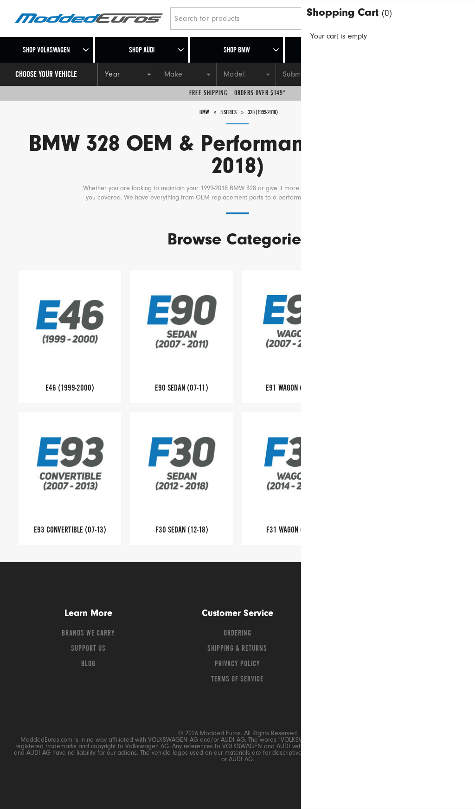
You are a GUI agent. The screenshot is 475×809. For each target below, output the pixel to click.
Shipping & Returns (237, 649)
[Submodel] (305, 74)
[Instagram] (411, 636)
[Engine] (364, 74)
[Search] (344, 18)
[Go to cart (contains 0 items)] (447, 18)
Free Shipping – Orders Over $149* (237, 93)
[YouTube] (396, 636)
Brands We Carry (88, 633)
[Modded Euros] (89, 18)
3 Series (223, 112)
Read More (377, 197)
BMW (196, 112)
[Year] (127, 74)
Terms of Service (237, 679)
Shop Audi (141, 50)
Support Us (88, 649)
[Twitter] (379, 636)
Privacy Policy (237, 664)
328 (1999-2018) (266, 112)
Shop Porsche (332, 50)
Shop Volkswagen (46, 50)
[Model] (246, 74)
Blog (88, 664)
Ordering (237, 633)
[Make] (186, 74)
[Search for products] (251, 18)
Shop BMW (237, 50)
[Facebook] (362, 636)
